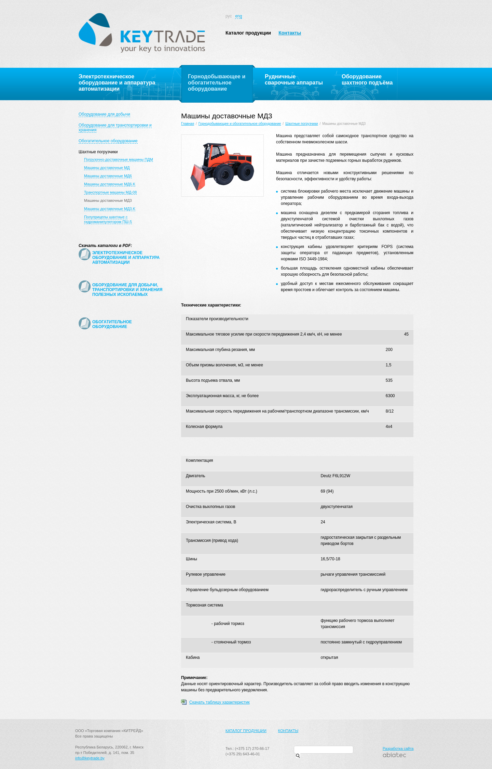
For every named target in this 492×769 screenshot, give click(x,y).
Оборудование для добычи (104, 114)
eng (238, 16)
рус (229, 16)
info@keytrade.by (90, 758)
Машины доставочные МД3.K (109, 209)
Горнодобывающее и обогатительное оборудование (240, 124)
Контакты (289, 33)
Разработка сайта (398, 748)
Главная (187, 124)
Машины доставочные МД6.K (109, 184)
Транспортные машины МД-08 (110, 192)
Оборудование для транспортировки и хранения (115, 127)
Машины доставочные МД (107, 168)
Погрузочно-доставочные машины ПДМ (118, 159)
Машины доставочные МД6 (108, 176)
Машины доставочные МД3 (108, 200)
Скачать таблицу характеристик (219, 702)
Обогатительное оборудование (108, 141)
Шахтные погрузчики (98, 151)
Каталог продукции (248, 33)
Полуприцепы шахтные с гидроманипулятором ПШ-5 (108, 219)
